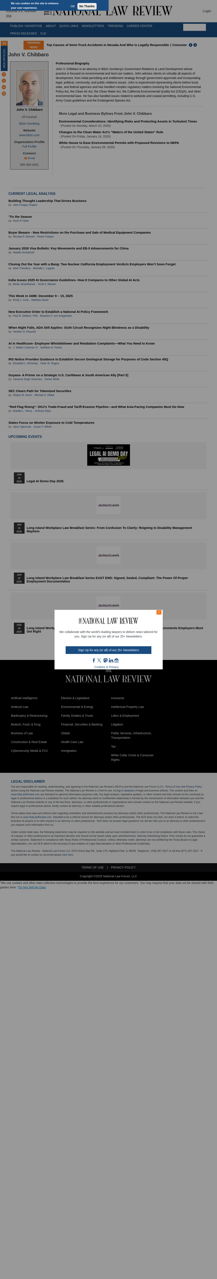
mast (105, 660)
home (116, 660)
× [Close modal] (159, 612)
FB (94, 660)
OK (73, 6)
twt (99, 660)
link (111, 660)
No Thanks (87, 6)
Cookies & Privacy (106, 667)
